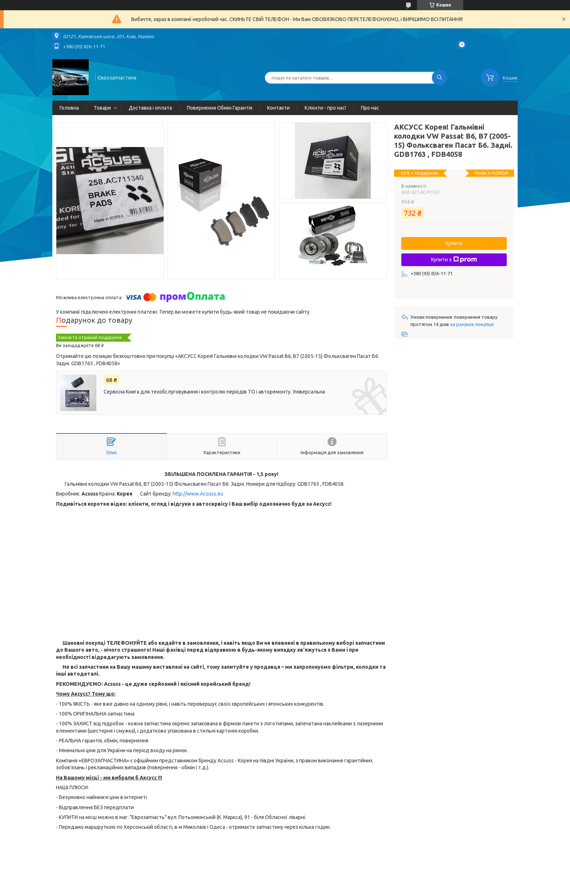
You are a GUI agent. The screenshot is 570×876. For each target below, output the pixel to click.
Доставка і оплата (150, 107)
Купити (454, 243)
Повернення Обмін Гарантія (219, 107)
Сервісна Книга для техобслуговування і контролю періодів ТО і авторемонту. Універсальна (214, 392)
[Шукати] (439, 77)
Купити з (454, 259)
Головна (69, 107)
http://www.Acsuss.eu (198, 494)
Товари (102, 107)
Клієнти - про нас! (325, 107)
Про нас (370, 107)
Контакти (278, 107)
